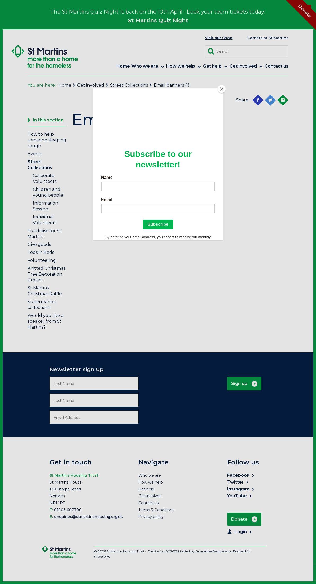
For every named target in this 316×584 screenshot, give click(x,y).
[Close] (222, 89)
